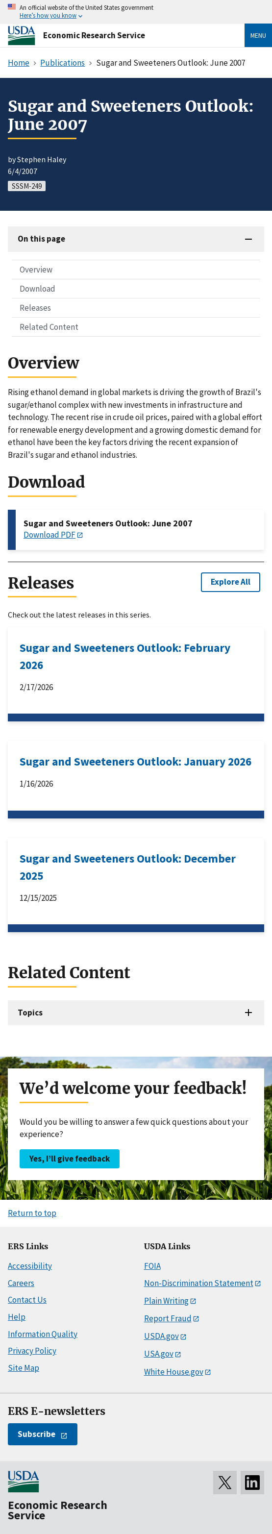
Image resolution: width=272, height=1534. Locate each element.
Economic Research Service (94, 35)
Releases (35, 307)
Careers (21, 1283)
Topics (30, 1012)
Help (16, 1316)
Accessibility (30, 1266)
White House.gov (173, 1371)
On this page (41, 238)
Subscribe (36, 1434)
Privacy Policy (32, 1350)
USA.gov (158, 1353)
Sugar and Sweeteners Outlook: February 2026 (125, 656)
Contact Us (27, 1299)
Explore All (230, 581)
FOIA (152, 1266)
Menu (258, 35)
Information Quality (42, 1334)
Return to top (32, 1213)
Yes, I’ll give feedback (69, 1158)
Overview (36, 269)
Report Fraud (168, 1318)
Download (37, 288)
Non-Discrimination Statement (198, 1283)
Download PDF (49, 534)
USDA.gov (161, 1336)
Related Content (49, 327)
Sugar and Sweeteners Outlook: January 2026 (135, 761)
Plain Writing (166, 1300)
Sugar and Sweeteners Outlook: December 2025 (128, 867)
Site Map (23, 1367)
